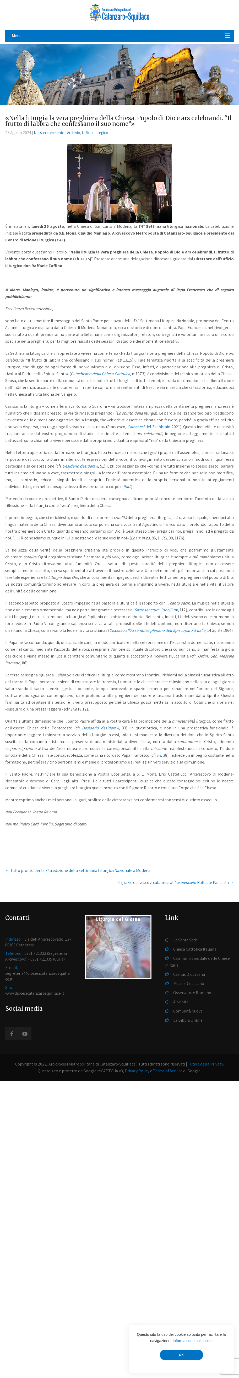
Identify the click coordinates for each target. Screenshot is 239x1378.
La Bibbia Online (188, 1020)
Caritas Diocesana (189, 974)
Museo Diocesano (188, 983)
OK (181, 1355)
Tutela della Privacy (205, 1064)
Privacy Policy (137, 1071)
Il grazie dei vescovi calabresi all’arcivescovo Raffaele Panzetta (176, 882)
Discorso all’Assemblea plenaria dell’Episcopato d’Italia (157, 630)
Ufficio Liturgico (95, 132)
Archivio (73, 132)
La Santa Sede (185, 940)
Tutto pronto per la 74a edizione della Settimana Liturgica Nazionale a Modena (77, 870)
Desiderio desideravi (80, 466)
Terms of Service (167, 1071)
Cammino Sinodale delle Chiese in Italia (197, 962)
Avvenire (180, 1002)
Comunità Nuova (188, 1011)
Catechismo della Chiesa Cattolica (100, 374)
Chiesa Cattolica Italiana (194, 949)
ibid (126, 486)
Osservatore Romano (192, 992)
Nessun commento (49, 132)
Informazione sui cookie (193, 1341)
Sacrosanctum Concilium (156, 610)
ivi (159, 755)
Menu (16, 35)
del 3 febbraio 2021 (153, 427)
